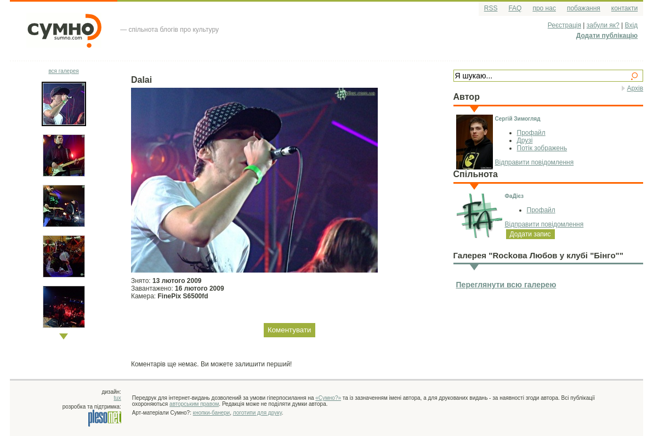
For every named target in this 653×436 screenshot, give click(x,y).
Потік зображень (542, 148)
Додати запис (530, 234)
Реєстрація (564, 25)
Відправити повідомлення (534, 162)
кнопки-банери (211, 413)
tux (117, 398)
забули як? (603, 25)
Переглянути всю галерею (506, 284)
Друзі (525, 140)
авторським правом (194, 404)
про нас (543, 8)
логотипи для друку (257, 413)
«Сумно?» (328, 398)
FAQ (514, 8)
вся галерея (63, 71)
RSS (491, 8)
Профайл (531, 133)
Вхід (631, 25)
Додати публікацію (607, 35)
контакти (624, 8)
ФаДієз (514, 196)
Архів (635, 88)
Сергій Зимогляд (518, 119)
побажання (583, 8)
